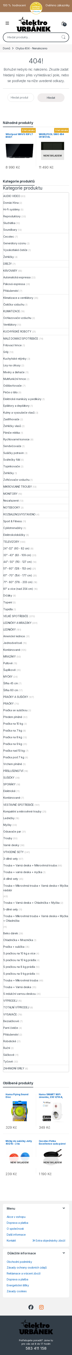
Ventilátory (9, 324)
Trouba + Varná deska (17, 987)
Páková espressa (14, 284)
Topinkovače (11, 466)
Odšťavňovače (12, 385)
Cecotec (8, 236)
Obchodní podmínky (19, 1261)
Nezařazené (11, 500)
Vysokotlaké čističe (15, 250)
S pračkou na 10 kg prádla (19, 960)
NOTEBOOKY (11, 507)
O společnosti (15, 1228)
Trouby (7, 838)
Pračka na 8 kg (12, 737)
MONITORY (10, 493)
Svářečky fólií (11, 459)
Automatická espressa (17, 277)
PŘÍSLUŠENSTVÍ (13, 770)
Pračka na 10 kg (13, 723)
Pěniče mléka (11, 432)
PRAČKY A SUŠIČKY (15, 696)
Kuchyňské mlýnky (14, 358)
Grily (6, 352)
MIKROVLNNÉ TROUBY (17, 486)
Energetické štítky (18, 1285)
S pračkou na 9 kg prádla (19, 973)
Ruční (6, 1047)
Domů (6, 48)
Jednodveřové (12, 643)
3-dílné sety (10, 858)
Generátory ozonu (14, 243)
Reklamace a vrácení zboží (24, 1273)
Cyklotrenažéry (12, 528)
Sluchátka (9, 223)
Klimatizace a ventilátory (18, 297)
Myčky (7, 824)
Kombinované (11, 649)
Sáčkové (8, 1054)
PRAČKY (8, 703)
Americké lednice (14, 636)
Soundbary (10, 229)
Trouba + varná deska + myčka (22, 872)
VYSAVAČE (10, 1014)
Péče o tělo (10, 392)
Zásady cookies (17, 1291)
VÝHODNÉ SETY (13, 852)
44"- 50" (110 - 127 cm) (17, 561)
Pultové (8, 663)
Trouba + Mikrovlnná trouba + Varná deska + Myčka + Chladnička (35, 918)
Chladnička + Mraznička (18, 940)
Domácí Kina (10, 202)
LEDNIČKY (9, 629)
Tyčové (8, 1061)
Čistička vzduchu (13, 304)
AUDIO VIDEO (11, 196)
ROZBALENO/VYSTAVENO (19, 514)
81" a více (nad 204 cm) (18, 588)
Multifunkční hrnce (14, 379)
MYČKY (7, 676)
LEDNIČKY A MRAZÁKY (17, 622)
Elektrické (9, 791)
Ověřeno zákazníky (58, 5)
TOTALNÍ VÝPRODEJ (16, 1007)
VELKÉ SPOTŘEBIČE (15, 616)
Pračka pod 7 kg (13, 757)
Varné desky (11, 845)
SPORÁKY (9, 784)
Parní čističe (10, 1027)
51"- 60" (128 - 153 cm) (17, 568)
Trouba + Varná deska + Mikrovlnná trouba (30, 865)
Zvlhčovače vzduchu (16, 479)
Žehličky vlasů (12, 426)
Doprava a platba (17, 1222)
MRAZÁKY (9, 656)
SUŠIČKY (8, 777)
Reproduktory (12, 216)
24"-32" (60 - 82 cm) (16, 548)
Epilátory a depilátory (16, 405)
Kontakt (11, 1240)
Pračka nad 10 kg (14, 750)
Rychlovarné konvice (16, 439)
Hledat (63, 37)
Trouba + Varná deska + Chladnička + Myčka (31, 902)
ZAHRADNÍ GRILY (13, 1068)
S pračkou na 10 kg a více (19, 953)
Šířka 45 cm (10, 683)
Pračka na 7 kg (12, 730)
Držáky (7, 595)
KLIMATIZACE (11, 311)
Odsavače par (12, 831)
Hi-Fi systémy (11, 209)
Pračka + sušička (13, 946)
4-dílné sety (10, 878)
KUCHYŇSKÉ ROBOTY (17, 331)
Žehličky (8, 256)
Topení (7, 602)
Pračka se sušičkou (15, 710)
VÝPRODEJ (10, 1000)
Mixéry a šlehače (14, 372)
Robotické (9, 1041)
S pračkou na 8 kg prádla (19, 966)
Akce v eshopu (16, 1216)
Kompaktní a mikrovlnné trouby (22, 811)
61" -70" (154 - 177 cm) (17, 575)
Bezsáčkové (11, 1021)
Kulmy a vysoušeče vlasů (19, 412)
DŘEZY (7, 263)
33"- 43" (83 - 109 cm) (17, 555)
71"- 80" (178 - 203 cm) (18, 582)
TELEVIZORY (11, 541)
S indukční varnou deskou (19, 993)
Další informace (16, 1234)
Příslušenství (10, 290)
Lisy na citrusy (12, 365)
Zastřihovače (11, 419)
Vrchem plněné (12, 764)
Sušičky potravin (13, 453)
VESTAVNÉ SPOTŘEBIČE (18, 804)
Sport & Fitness (12, 521)
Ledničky (9, 818)
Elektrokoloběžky (14, 534)
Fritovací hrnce (12, 345)
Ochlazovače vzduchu (17, 317)
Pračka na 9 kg (12, 744)
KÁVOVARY (10, 270)
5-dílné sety (10, 909)
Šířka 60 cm (10, 690)
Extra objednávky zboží (48, 1240)
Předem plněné (12, 717)
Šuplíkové (9, 669)
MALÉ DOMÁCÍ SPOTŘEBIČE (20, 338)
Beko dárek (10, 933)
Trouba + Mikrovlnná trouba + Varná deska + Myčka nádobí (35, 888)
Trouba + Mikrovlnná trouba (20, 980)
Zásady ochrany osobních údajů (27, 1267)
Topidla (8, 609)
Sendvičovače (12, 446)
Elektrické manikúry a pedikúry (22, 399)
